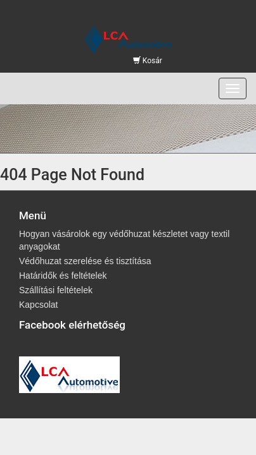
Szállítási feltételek (56, 290)
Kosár (147, 60)
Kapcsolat (38, 305)
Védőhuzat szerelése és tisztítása (85, 261)
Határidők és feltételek (63, 275)
